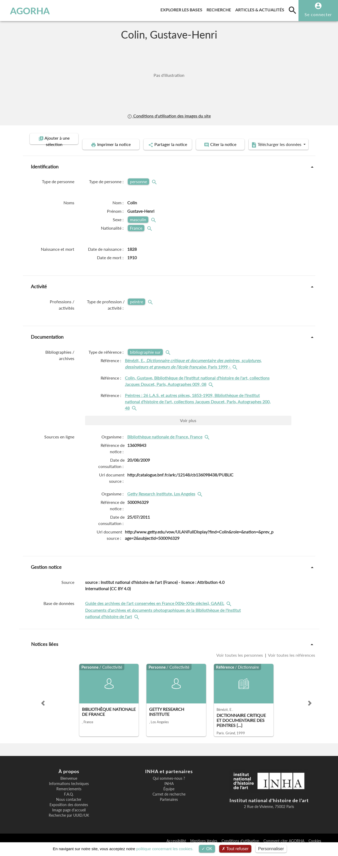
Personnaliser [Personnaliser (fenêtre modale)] (271, 848)
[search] (292, 10)
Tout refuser (235, 848)
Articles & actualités (260, 9)
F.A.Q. (69, 802)
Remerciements (68, 796)
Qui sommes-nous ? (169, 786)
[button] (43, 711)
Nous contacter (68, 807)
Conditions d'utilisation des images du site (168, 115)
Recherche (220, 9)
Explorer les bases (182, 9)
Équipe (168, 796)
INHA (169, 791)
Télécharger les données (228, 152)
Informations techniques (69, 791)
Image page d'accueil (69, 817)
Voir (188, 428)
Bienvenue (68, 786)
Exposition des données (69, 812)
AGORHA (30, 10)
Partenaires (169, 807)
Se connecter (318, 14)
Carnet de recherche (169, 802)
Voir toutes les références (291, 662)
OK (207, 848)
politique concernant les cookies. (164, 848)
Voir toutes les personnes (240, 662)
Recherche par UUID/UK (69, 823)
